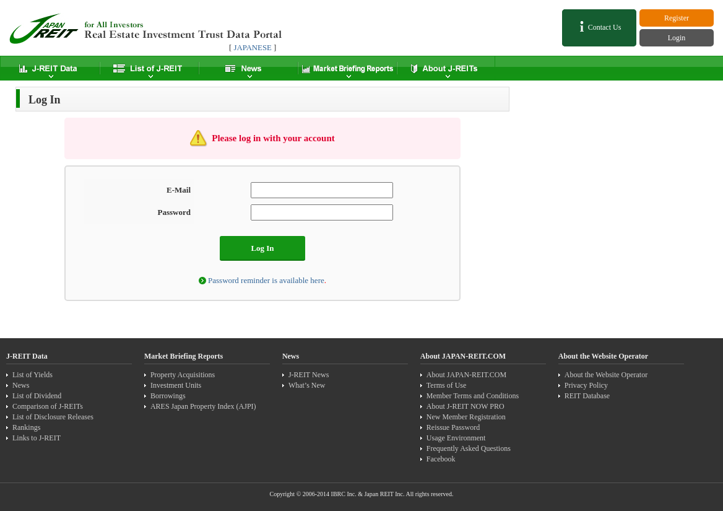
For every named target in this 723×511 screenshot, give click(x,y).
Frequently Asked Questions (468, 448)
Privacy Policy (586, 385)
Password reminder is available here (266, 280)
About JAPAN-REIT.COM (466, 374)
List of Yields (32, 374)
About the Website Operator (606, 374)
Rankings (26, 427)
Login (677, 37)
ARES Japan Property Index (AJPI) (203, 406)
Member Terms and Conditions (472, 395)
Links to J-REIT (36, 438)
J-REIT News (308, 374)
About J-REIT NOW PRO (465, 406)
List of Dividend (36, 395)
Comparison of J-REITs (47, 406)
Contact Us (599, 26)
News (247, 68)
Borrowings (168, 395)
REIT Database (587, 395)
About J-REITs (445, 68)
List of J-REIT (148, 68)
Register (676, 18)
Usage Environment (456, 438)
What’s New (307, 385)
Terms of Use (446, 385)
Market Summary (346, 68)
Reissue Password (453, 427)
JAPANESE (252, 47)
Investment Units (175, 385)
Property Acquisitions (182, 374)
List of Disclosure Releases (52, 417)
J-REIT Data (49, 68)
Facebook (441, 459)
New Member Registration (466, 417)
